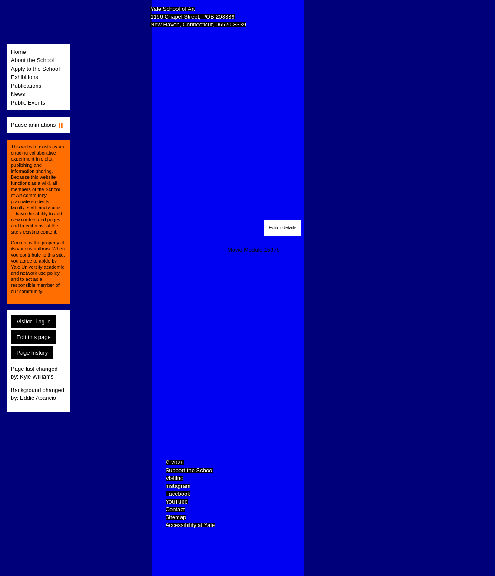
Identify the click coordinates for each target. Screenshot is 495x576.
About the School (32, 60)
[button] (282, 228)
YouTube (177, 501)
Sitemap (176, 517)
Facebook (178, 493)
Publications (26, 85)
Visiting (175, 478)
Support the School (190, 470)
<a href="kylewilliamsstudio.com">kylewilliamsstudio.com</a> (188, 131)
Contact (175, 509)
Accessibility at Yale (190, 525)
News (18, 94)
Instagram (178, 486)
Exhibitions (24, 77)
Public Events (28, 102)
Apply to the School (35, 69)
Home (18, 52)
